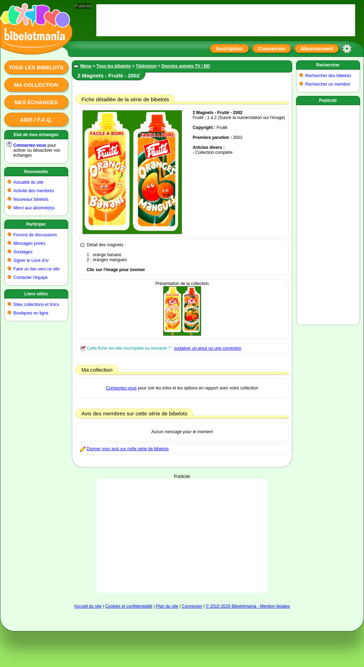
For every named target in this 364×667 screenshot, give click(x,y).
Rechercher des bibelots (328, 75)
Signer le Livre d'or (31, 260)
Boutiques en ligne (31, 313)
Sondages (23, 251)
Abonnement (316, 48)
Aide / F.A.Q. (36, 120)
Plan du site (167, 606)
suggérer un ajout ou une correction (207, 348)
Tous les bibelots (36, 67)
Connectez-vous (30, 145)
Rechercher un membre (327, 84)
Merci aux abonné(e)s (34, 207)
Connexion (272, 48)
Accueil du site (87, 606)
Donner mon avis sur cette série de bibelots (128, 448)
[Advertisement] (182, 536)
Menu (85, 66)
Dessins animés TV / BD (185, 66)
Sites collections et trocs (36, 304)
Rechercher (327, 65)
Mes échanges (36, 102)
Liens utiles (36, 293)
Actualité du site (29, 182)
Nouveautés (36, 171)
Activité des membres (34, 190)
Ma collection (36, 85)
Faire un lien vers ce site (37, 269)
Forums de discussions (35, 234)
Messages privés (30, 243)
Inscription (229, 48)
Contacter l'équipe (31, 277)
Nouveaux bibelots (31, 199)
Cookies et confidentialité (128, 606)
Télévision (146, 66)
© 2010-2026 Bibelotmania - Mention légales (248, 606)
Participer (36, 224)
